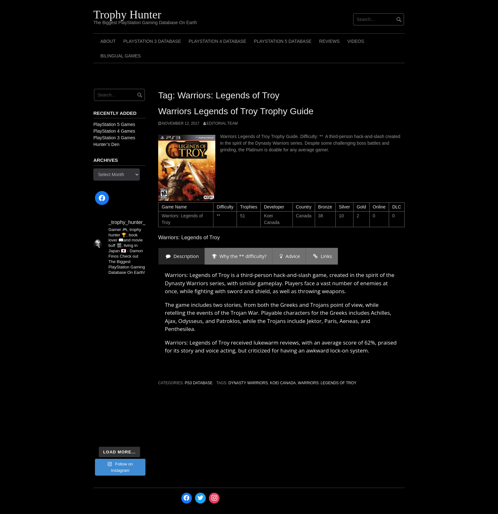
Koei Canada (283, 383)
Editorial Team (222, 123)
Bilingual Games (120, 55)
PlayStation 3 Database (152, 41)
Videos (355, 41)
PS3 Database (198, 383)
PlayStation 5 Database (283, 41)
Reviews (329, 41)
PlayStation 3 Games (114, 137)
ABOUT (108, 41)
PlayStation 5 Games (114, 124)
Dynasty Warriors (248, 383)
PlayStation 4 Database (217, 41)
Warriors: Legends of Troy (327, 383)
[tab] (181, 256)
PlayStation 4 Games (114, 131)
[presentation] (181, 256)
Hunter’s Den (106, 144)
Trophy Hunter (127, 14)
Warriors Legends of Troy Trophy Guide (235, 111)
